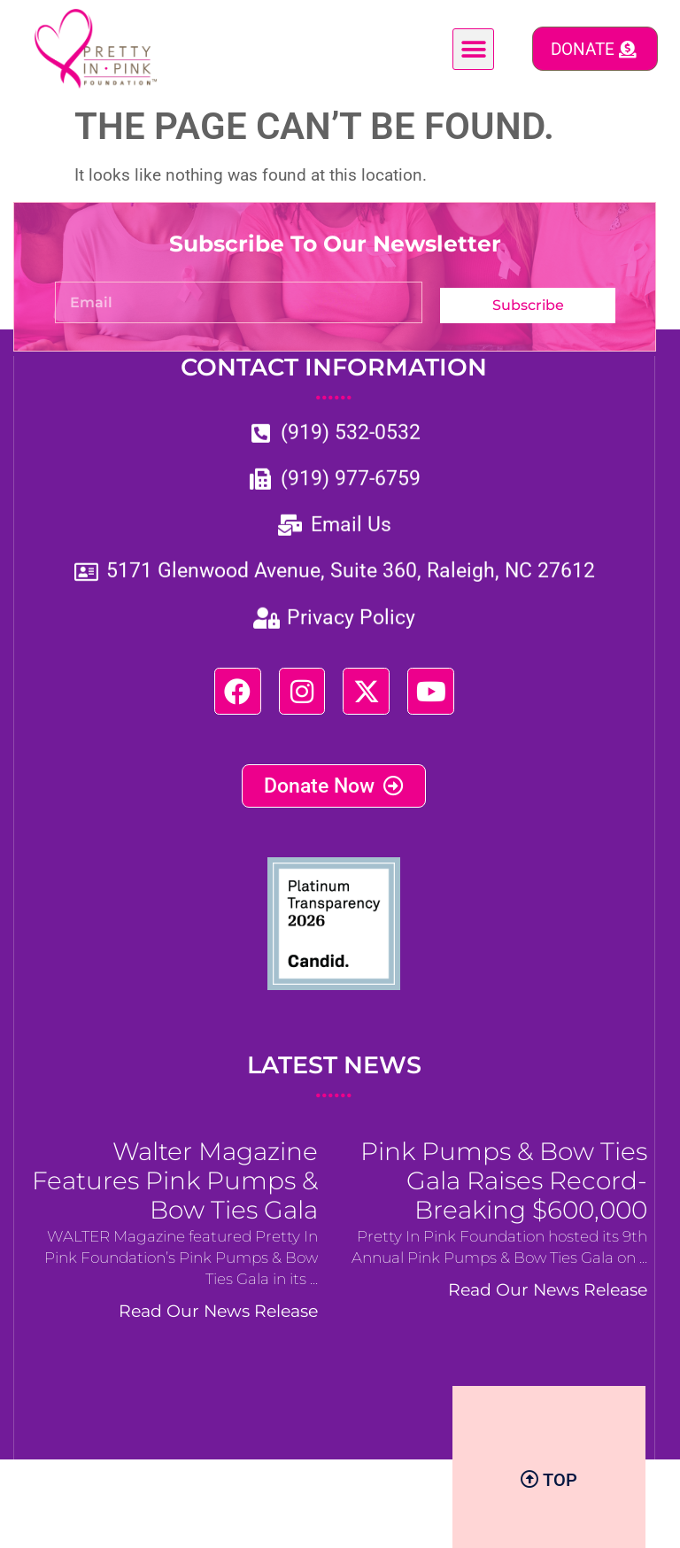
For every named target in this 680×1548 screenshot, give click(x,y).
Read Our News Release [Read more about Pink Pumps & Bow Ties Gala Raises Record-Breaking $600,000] (547, 1306)
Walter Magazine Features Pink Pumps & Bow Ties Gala (175, 1197)
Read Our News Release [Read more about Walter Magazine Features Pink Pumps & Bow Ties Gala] (218, 1327)
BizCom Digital (378, 1518)
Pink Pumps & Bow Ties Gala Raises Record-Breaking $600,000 (503, 1197)
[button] (473, 49)
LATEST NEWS (334, 1094)
